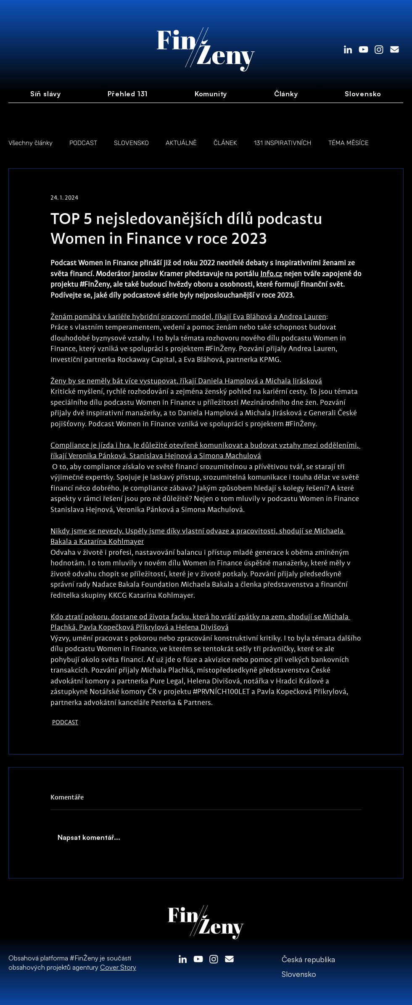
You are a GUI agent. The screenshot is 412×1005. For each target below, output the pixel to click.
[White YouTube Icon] (363, 49)
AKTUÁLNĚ (181, 143)
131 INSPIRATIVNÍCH (283, 143)
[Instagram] (379, 49)
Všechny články (30, 143)
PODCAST (83, 143)
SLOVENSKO (131, 143)
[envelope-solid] (394, 49)
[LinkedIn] (348, 49)
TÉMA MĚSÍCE (348, 143)
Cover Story (118, 967)
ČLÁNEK (225, 143)
